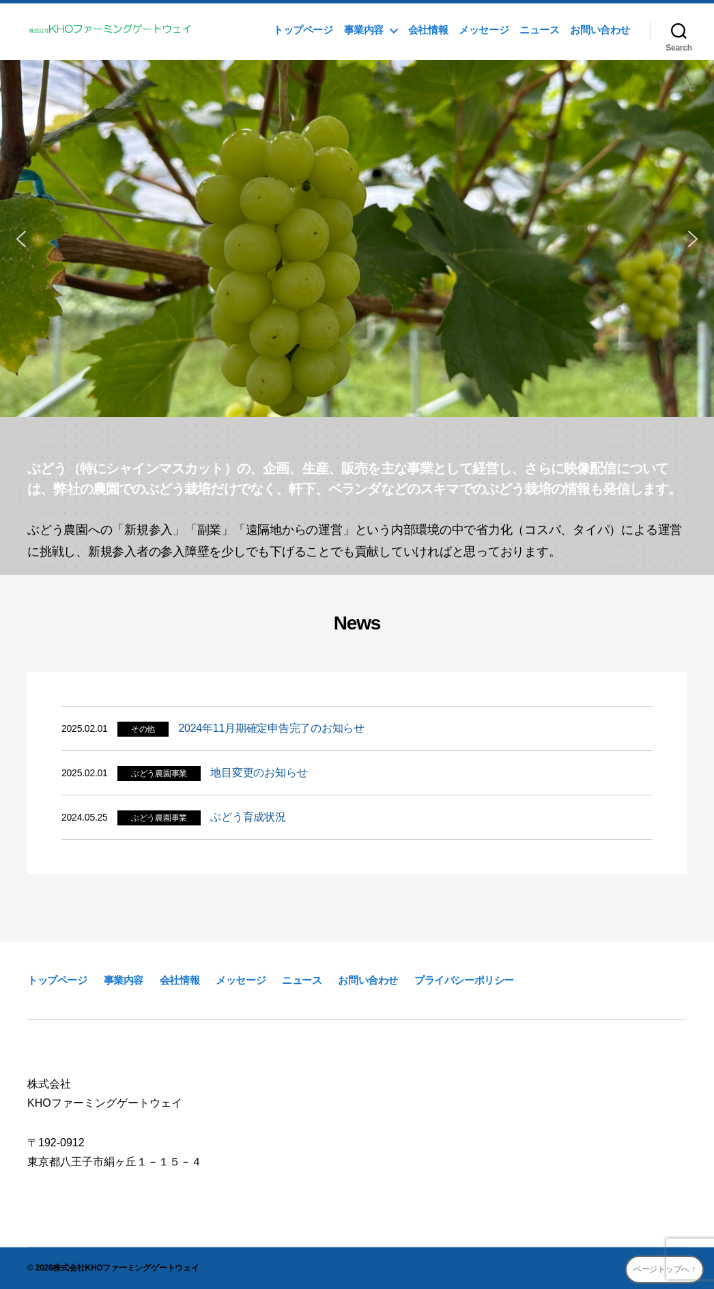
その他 (143, 729)
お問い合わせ (600, 30)
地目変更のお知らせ (258, 772)
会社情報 (428, 30)
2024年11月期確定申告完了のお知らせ (271, 728)
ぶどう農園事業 (159, 773)
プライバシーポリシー (464, 980)
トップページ (303, 30)
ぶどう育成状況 (247, 817)
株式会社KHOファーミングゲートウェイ (126, 1268)
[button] (21, 239)
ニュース (539, 30)
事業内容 (364, 30)
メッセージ (484, 30)
